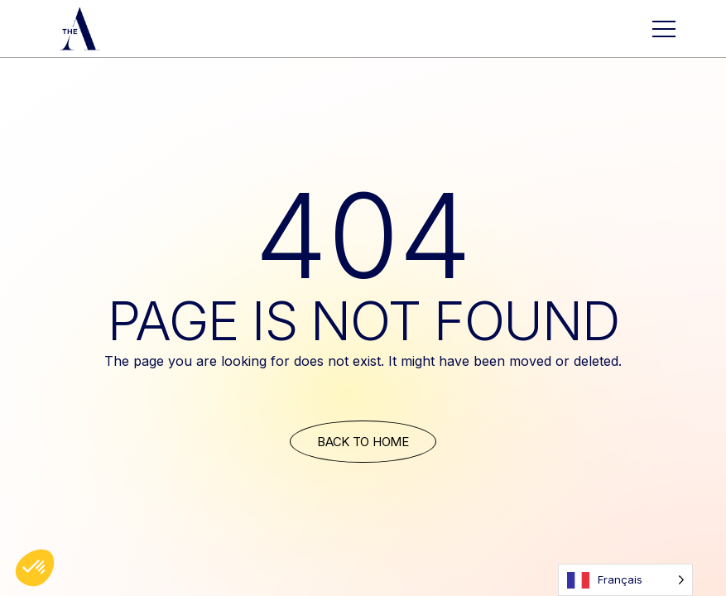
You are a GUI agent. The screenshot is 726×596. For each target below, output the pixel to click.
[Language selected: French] (625, 580)
